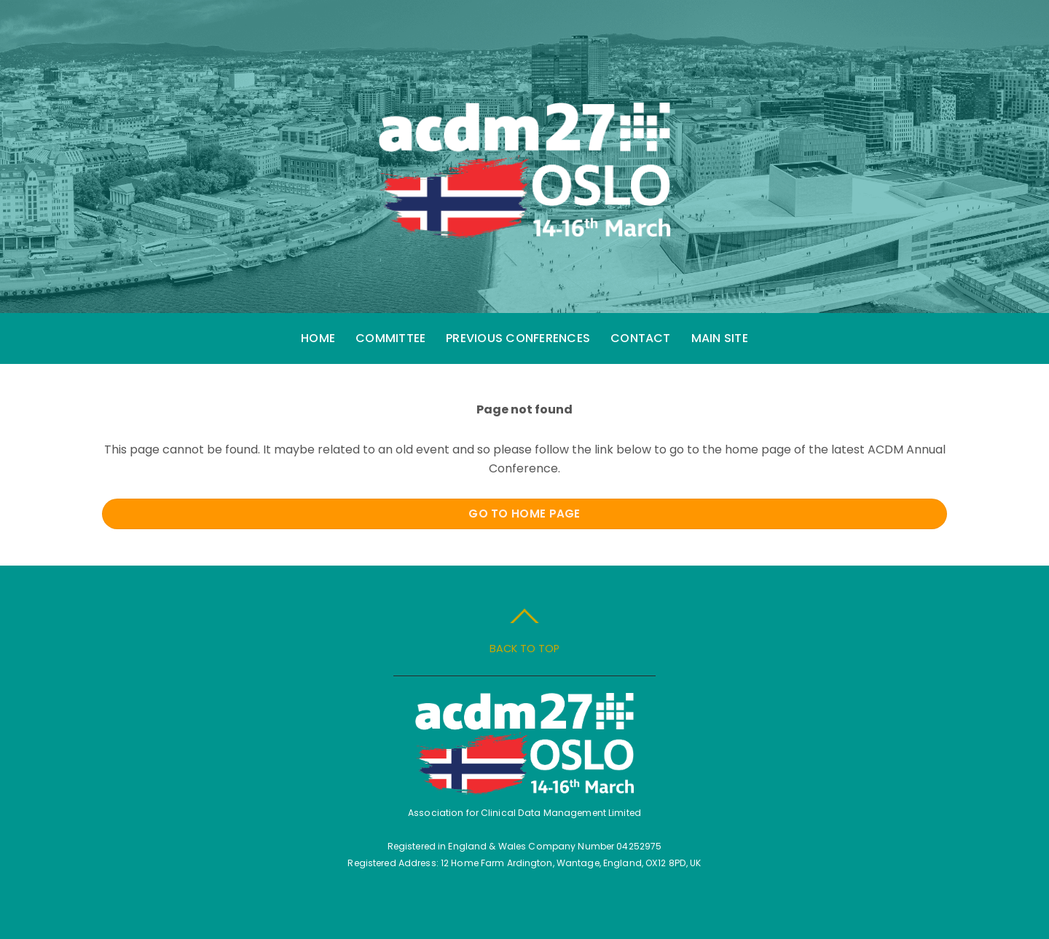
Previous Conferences (518, 338)
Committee (390, 338)
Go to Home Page (524, 513)
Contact (640, 338)
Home (318, 338)
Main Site (719, 338)
